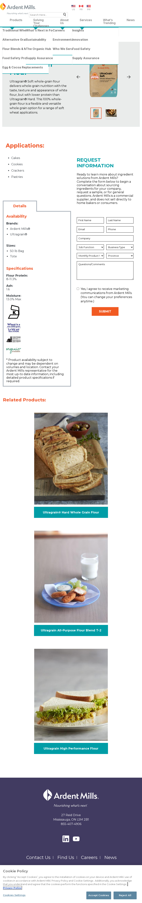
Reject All (125, 898)
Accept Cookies (98, 898)
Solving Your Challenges (41, 20)
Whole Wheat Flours (72, 33)
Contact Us (38, 857)
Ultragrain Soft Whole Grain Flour (33, 37)
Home (9, 33)
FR (81, 9)
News (131, 20)
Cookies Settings (14, 898)
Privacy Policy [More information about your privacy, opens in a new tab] (12, 890)
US (73, 9)
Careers (89, 857)
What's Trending (109, 20)
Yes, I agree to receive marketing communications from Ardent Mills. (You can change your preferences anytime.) (104, 295)
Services (86, 20)
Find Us (65, 857)
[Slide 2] (111, 113)
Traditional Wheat (44, 33)
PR (88, 9)
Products (16, 20)
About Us (64, 20)
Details (19, 206)
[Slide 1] (96, 113)
